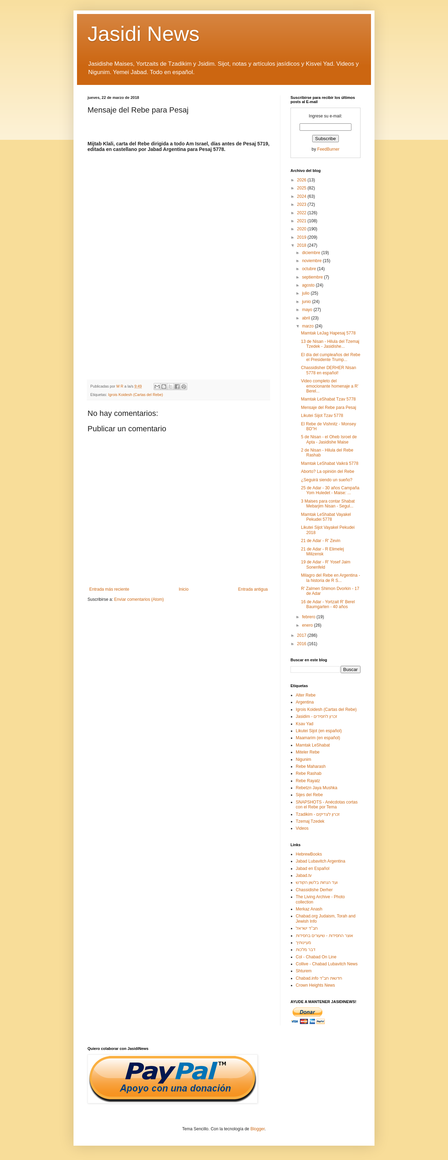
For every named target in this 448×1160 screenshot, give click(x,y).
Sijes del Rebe (309, 794)
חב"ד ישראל (307, 928)
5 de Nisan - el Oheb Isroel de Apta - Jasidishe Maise (329, 439)
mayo (308, 309)
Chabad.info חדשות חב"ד (319, 978)
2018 (302, 245)
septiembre (313, 277)
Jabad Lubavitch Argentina (320, 861)
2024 (302, 196)
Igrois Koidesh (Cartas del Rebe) (135, 394)
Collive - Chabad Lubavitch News (327, 963)
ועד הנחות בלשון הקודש (317, 882)
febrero (309, 616)
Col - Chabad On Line (316, 956)
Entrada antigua (253, 589)
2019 (302, 237)
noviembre (312, 260)
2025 (302, 188)
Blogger (257, 1128)
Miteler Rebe (308, 752)
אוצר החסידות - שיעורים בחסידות (324, 935)
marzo (308, 326)
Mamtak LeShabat (313, 745)
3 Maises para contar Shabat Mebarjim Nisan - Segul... (328, 504)
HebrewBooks (309, 854)
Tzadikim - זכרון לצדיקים (318, 814)
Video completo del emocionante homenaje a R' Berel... (329, 386)
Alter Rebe (306, 695)
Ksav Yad (304, 723)
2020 (302, 228)
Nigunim (303, 759)
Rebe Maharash (311, 766)
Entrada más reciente (109, 589)
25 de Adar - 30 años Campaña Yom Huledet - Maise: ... (330, 490)
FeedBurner (328, 149)
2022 (302, 212)
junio (307, 301)
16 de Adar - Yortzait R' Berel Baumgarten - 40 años (328, 604)
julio (306, 293)
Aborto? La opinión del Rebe (327, 471)
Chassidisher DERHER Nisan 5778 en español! (328, 370)
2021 (302, 220)
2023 (302, 204)
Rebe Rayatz (308, 780)
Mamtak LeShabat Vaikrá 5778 (329, 463)
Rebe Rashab (308, 773)
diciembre (311, 252)
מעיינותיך (303, 942)
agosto (309, 285)
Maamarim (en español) (318, 737)
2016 (302, 643)
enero (308, 625)
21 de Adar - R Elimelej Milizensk (322, 551)
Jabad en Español (312, 868)
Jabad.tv (304, 875)
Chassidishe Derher (314, 889)
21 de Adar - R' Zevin (320, 540)
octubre (309, 268)
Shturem (304, 970)
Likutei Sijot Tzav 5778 (322, 415)
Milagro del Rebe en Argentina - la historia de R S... (330, 578)
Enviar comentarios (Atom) (139, 599)
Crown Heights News (315, 985)
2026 (302, 180)
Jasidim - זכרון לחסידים (316, 716)
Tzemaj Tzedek (310, 821)
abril (306, 318)
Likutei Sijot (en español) (319, 730)
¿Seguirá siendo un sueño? (326, 479)
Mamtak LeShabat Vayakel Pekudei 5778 (326, 517)
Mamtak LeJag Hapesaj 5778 (328, 333)
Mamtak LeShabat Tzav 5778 (328, 399)
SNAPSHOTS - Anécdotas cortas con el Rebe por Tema (327, 804)
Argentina (305, 702)
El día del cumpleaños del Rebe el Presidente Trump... (330, 357)
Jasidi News (144, 33)
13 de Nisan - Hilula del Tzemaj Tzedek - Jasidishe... (330, 344)
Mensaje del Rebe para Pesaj (328, 407)
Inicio (184, 589)
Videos (302, 828)
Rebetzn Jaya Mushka (316, 787)
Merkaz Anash (309, 909)
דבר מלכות (305, 949)
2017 (302, 635)
